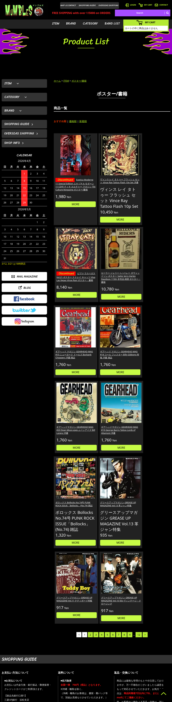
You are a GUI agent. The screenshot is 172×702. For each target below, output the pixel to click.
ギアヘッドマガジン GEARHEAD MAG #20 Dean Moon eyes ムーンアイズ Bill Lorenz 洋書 (127, 272)
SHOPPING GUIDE (87, 5)
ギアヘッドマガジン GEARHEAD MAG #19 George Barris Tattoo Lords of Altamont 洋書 (156, 272)
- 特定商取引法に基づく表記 (132, 688)
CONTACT (161, 5)
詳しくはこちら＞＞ (43, 631)
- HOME (152, 662)
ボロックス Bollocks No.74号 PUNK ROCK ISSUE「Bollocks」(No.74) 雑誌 (66, 337)
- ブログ (152, 667)
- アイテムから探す (104, 662)
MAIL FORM (27, 684)
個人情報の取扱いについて (133, 599)
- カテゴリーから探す (105, 672)
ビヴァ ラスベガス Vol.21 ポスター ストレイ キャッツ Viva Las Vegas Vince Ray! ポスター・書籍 (126, 172)
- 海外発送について (128, 677)
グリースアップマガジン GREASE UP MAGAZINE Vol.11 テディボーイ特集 (126, 337)
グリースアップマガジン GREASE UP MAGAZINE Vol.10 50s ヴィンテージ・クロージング (156, 339)
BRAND (71, 23)
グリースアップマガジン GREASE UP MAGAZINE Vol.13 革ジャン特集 (97, 337)
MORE (67, 202)
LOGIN (130, 5)
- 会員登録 (124, 662)
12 (138, 413)
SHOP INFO (12, 143)
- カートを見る (126, 672)
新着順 (83, 121)
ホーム (57, 80)
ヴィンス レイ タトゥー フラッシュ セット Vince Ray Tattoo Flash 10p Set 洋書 (96, 168)
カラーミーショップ (60, 699)
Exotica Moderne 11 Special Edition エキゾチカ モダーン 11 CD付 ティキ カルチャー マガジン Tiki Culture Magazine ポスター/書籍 (67, 175)
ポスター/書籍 (79, 80)
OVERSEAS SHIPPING (108, 5)
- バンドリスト (102, 677)
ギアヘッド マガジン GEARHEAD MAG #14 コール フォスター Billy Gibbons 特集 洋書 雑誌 (96, 272)
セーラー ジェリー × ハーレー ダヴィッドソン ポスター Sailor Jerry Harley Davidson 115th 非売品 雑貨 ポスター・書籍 (156, 171)
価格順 (73, 121)
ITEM (55, 23)
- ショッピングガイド (129, 682)
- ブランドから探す (104, 667)
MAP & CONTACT (68, 5)
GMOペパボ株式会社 (95, 699)
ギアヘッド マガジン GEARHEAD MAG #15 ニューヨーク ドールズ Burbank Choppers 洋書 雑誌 (67, 272)
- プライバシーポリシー (159, 682)
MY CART (145, 5)
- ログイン (124, 667)
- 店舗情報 (153, 672)
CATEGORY (90, 23)
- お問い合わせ (155, 677)
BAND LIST (112, 23)
